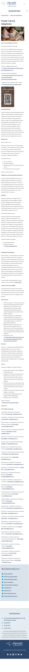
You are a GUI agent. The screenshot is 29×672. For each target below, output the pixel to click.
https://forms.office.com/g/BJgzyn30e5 (12, 84)
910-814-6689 (9, 486)
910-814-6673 (13, 553)
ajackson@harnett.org (18, 464)
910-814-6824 (9, 431)
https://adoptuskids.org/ (11, 246)
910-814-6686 (9, 508)
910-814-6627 (15, 494)
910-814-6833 (9, 523)
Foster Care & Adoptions (16, 15)
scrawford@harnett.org (11, 443)
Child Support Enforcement (10, 579)
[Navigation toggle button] (24, 4)
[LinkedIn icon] (13, 654)
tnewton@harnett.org (7, 555)
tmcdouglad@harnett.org (8, 488)
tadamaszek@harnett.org (8, 548)
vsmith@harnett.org (6, 562)
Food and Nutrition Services (10, 596)
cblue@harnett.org (17, 414)
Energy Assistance (8, 573)
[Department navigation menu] (27, 11)
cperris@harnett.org (13, 518)
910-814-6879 (9, 533)
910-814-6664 (9, 546)
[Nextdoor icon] (21, 654)
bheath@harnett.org (6, 459)
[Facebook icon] (8, 654)
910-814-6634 (15, 424)
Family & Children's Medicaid (11, 585)
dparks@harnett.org (13, 513)
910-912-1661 (10, 409)
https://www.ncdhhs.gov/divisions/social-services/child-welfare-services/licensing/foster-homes (12, 77)
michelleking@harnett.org (7, 476)
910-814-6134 (4, 513)
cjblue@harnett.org (13, 419)
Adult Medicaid (7, 587)
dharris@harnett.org (14, 454)
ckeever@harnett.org (9, 469)
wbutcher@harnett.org (7, 541)
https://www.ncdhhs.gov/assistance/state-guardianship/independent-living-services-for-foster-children (14, 339)
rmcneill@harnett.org (7, 496)
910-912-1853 (7, 625)
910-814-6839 (9, 464)
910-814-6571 (4, 518)
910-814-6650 (9, 414)
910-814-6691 (5, 419)
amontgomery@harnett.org (8, 503)
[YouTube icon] (18, 654)
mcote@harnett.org (12, 438)
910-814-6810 (9, 474)
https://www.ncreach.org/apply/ (11, 402)
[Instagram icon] (16, 654)
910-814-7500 (18, 282)
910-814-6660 (4, 438)
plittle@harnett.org (19, 481)
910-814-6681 (15, 457)
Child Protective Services (10, 593)
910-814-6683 (18, 560)
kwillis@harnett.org (9, 528)
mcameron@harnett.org (7, 426)
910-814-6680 (9, 449)
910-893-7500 (7, 622)
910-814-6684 (9, 501)
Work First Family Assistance (10, 576)
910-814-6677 (10, 481)
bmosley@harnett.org (18, 508)
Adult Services (7, 590)
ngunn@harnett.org (17, 449)
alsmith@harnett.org (18, 533)
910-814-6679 (5, 454)
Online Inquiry (7, 628)
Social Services (14, 11)
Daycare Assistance (8, 582)
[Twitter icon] (10, 654)
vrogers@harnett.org (18, 523)
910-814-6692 (20, 539)
